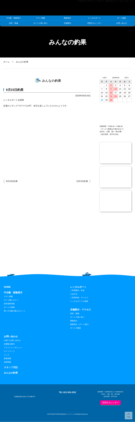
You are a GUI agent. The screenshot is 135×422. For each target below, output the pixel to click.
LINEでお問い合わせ (12, 340)
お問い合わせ (121, 23)
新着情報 (7, 359)
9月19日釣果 (12, 181)
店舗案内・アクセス (80, 309)
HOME (7, 287)
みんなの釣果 (11, 373)
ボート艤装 (121, 18)
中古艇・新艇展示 (13, 18)
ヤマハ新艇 (40, 18)
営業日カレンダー (94, 23)
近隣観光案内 (9, 344)
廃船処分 (73, 321)
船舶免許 (67, 18)
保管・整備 (13, 23)
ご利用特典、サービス (79, 298)
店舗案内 (67, 23)
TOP (128, 417)
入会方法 (73, 294)
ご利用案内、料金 (77, 290)
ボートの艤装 (75, 328)
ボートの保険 (9, 307)
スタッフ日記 (11, 367)
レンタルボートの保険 (79, 301)
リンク (6, 355)
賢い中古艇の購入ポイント (14, 311)
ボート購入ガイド (11, 300)
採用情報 (7, 362)
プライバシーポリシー (13, 348)
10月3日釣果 (82, 181)
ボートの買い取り (40, 23)
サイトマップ (9, 351)
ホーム (6, 62)
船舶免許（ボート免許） (80, 325)
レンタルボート (94, 18)
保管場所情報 (9, 304)
